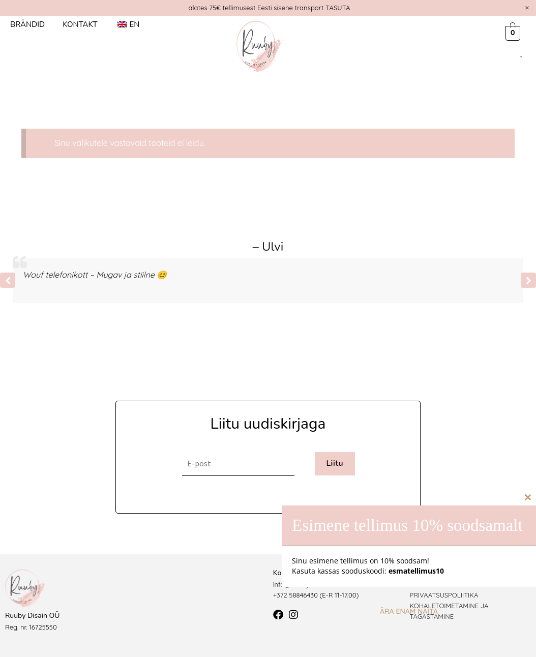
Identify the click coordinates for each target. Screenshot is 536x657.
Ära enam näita (409, 611)
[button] (528, 280)
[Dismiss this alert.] (527, 8)
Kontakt (80, 24)
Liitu (334, 463)
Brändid (27, 24)
